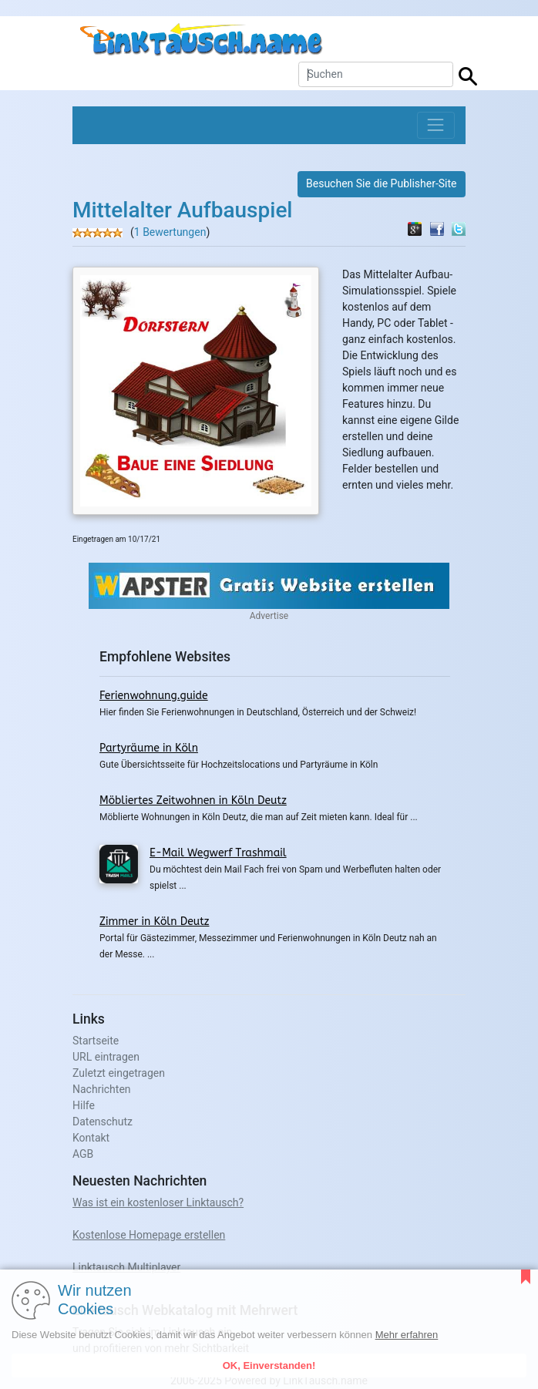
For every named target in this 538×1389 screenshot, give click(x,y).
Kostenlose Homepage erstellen (148, 1235)
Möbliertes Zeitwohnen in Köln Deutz (193, 800)
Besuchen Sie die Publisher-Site (381, 183)
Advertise (269, 615)
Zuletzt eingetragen (118, 1073)
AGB (82, 1154)
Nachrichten (101, 1089)
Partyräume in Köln (148, 748)
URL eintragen (106, 1057)
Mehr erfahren (407, 1334)
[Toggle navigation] (436, 125)
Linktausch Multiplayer (126, 1267)
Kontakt (90, 1138)
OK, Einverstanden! (269, 1365)
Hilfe (83, 1105)
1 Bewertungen (170, 232)
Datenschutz (102, 1121)
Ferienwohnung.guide (153, 695)
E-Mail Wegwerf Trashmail (218, 852)
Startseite (95, 1040)
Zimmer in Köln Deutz (154, 921)
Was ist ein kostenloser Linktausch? (158, 1202)
